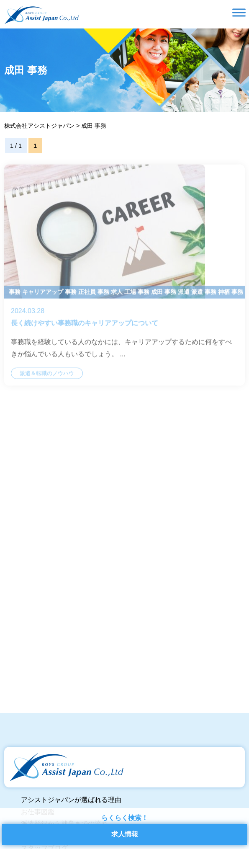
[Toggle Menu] (239, 12)
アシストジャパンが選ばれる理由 (71, 799)
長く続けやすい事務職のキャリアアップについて (124, 282)
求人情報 (124, 834)
